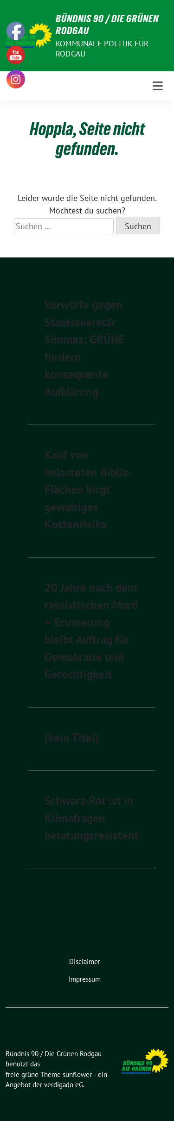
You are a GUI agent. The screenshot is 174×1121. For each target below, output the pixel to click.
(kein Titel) (72, 737)
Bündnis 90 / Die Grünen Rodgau (107, 25)
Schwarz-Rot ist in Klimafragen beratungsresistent (92, 818)
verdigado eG (63, 1084)
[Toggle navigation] (157, 86)
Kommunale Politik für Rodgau (102, 48)
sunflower (77, 1074)
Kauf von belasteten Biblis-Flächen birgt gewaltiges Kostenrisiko (88, 489)
